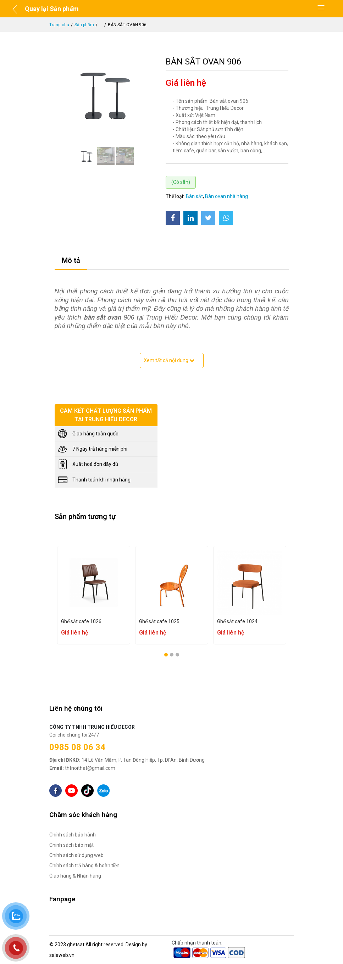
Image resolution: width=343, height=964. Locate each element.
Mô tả (71, 260)
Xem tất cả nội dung (169, 360)
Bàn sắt (194, 196)
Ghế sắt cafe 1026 (81, 621)
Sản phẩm (84, 24)
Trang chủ (59, 24)
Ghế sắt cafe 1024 (237, 621)
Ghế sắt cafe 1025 (159, 621)
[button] (166, 654)
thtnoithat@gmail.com (82, 768)
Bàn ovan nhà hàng (226, 196)
